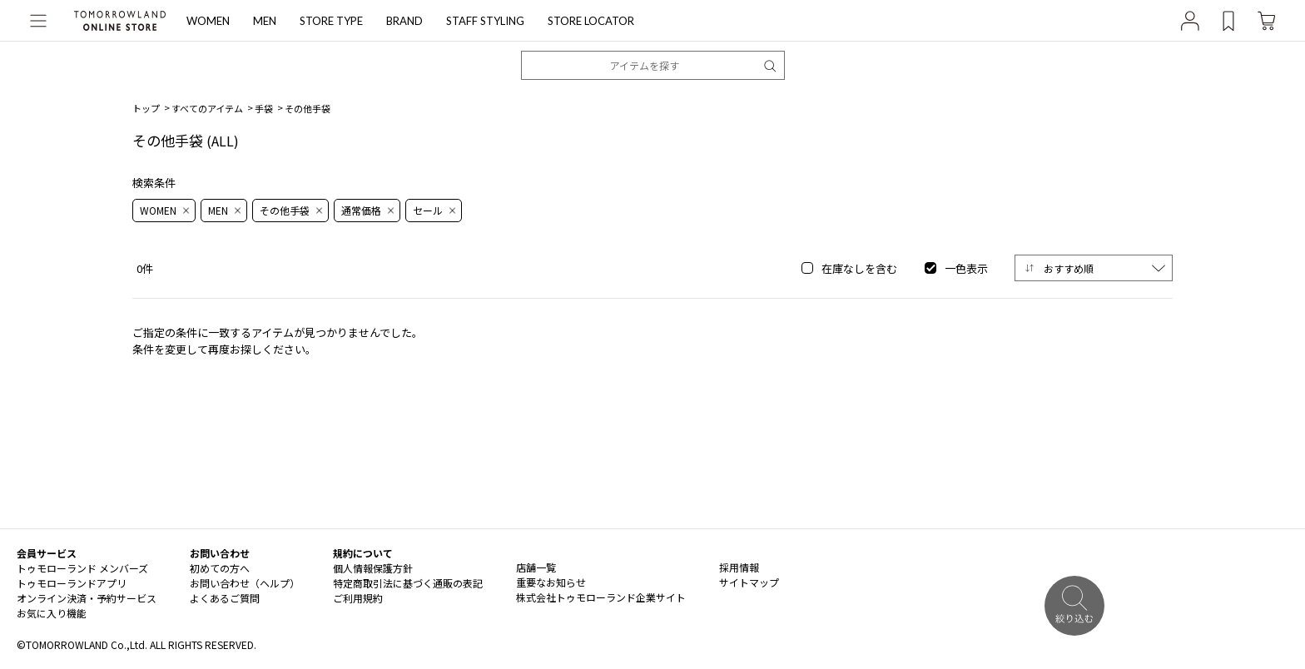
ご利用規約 (358, 598)
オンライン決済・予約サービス (86, 598)
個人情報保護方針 (373, 568)
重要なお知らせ (551, 582)
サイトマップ (749, 582)
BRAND (404, 20)
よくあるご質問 (225, 598)
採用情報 (739, 567)
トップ (146, 108)
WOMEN (208, 20)
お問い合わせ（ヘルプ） (245, 583)
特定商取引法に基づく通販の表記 (408, 583)
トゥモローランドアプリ (72, 583)
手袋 (264, 108)
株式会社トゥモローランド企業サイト (601, 597)
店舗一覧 (536, 567)
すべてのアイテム (207, 108)
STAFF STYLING (485, 20)
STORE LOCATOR (591, 20)
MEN (264, 20)
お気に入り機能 (52, 613)
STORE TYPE (331, 20)
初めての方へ (220, 568)
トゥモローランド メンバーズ (82, 568)
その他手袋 (307, 108)
